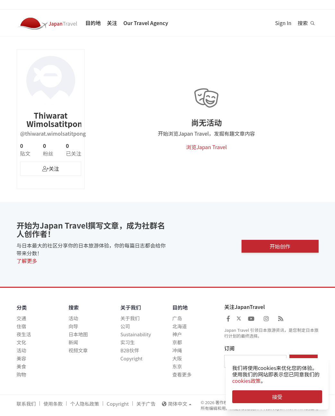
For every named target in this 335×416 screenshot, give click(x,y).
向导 (73, 326)
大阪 (177, 358)
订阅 (229, 348)
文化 (21, 342)
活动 (21, 350)
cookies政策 (246, 380)
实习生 (127, 342)
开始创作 (279, 244)
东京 (177, 366)
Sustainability (135, 334)
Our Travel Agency (145, 23)
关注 (112, 23)
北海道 (179, 326)
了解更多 (27, 261)
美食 (21, 366)
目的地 (93, 23)
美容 (21, 358)
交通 (21, 318)
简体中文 (176, 403)
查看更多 (181, 374)
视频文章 (78, 350)
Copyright (131, 358)
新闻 (73, 342)
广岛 (177, 318)
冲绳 (177, 350)
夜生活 (24, 334)
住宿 (21, 326)
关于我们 (130, 318)
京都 (177, 342)
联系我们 (26, 403)
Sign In (283, 23)
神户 (177, 334)
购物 (21, 374)
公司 (125, 326)
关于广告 (145, 403)
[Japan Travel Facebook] (228, 318)
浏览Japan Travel (206, 147)
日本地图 (78, 334)
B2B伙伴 (129, 350)
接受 (277, 397)
